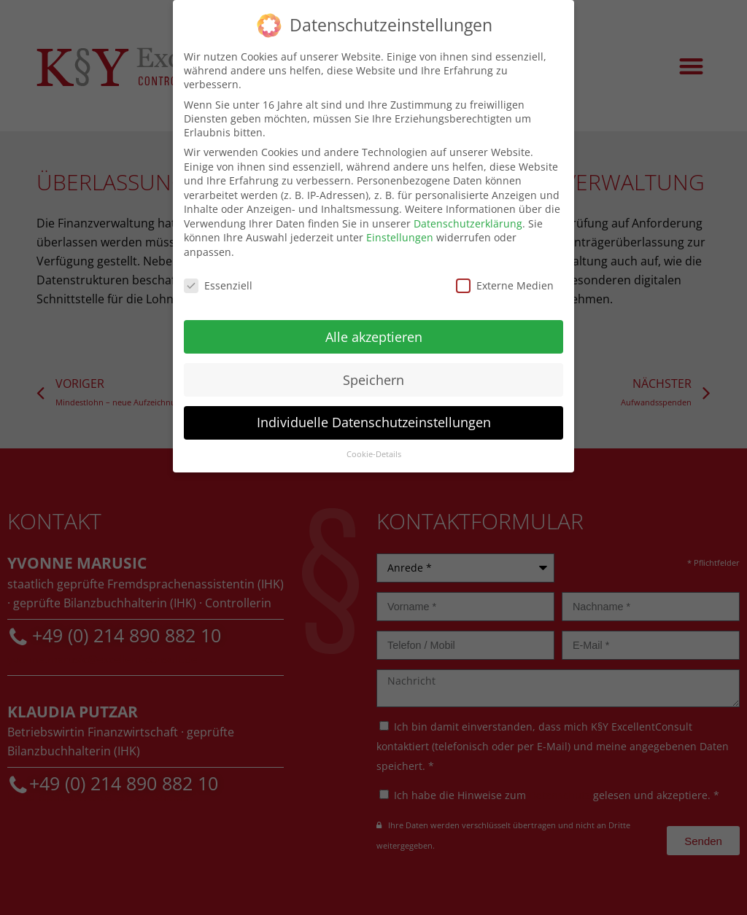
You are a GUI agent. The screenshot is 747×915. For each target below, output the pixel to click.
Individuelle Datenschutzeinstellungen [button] (374, 420)
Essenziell (218, 282)
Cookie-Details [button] (374, 452)
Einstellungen (399, 235)
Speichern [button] (373, 377)
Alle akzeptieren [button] (373, 334)
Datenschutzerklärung (468, 220)
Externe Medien (505, 282)
